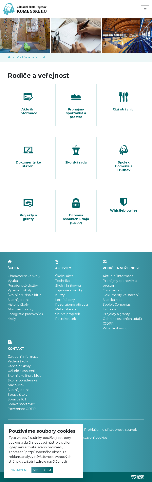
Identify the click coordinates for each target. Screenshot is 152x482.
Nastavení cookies (93, 437)
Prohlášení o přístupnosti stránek (108, 430)
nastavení (18, 470)
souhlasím (42, 470)
